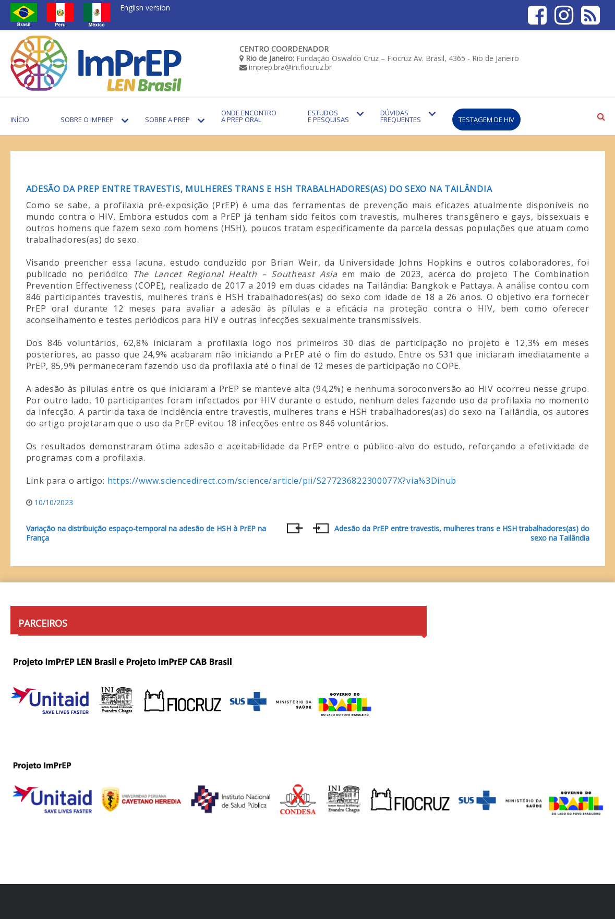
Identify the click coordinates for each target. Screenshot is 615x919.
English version (145, 8)
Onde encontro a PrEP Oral (248, 116)
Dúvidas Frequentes (400, 116)
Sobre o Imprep (87, 119)
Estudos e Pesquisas (328, 116)
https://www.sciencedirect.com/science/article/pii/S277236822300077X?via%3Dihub (282, 480)
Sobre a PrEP (167, 119)
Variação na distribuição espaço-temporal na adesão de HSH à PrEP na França (146, 533)
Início (19, 119)
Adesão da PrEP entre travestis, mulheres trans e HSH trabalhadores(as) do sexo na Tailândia (259, 189)
